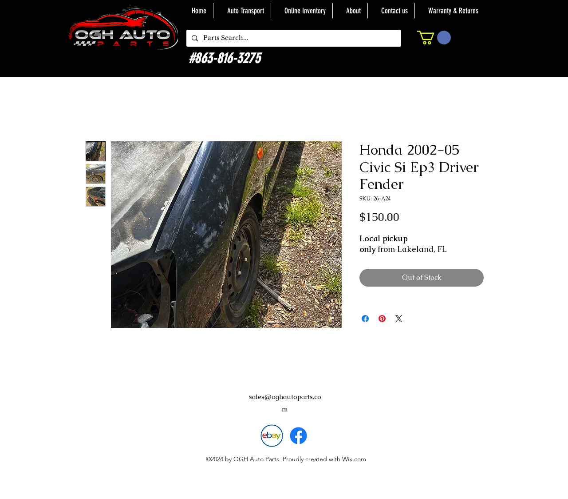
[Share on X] (399, 318)
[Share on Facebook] (365, 318)
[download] (271, 435)
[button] (434, 37)
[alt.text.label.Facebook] (298, 435)
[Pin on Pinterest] (382, 318)
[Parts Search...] (293, 38)
